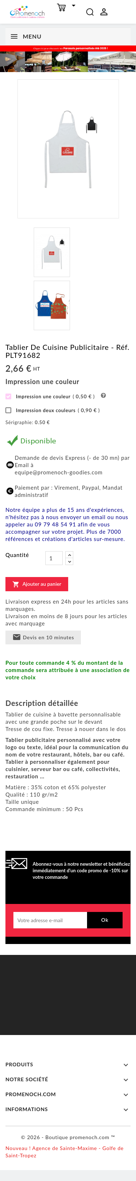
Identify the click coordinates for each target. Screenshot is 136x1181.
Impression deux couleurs (52, 410)
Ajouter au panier (36, 584)
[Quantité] (54, 558)
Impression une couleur (50, 396)
